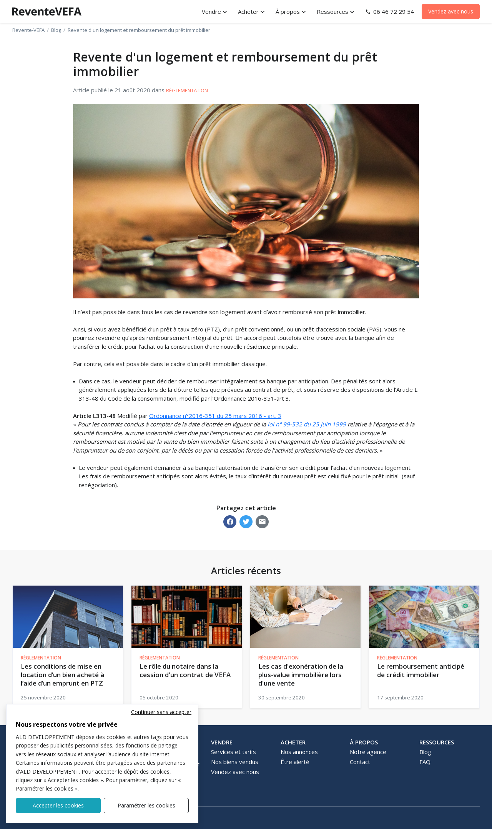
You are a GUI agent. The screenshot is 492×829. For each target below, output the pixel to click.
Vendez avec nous (450, 11)
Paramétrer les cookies (146, 805)
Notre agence (368, 751)
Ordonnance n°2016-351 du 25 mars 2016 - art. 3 (215, 415)
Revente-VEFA (28, 30)
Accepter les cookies (58, 805)
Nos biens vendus (234, 761)
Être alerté (295, 761)
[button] (215, 11)
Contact (360, 761)
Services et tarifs (233, 751)
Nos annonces (299, 751)
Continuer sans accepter (161, 712)
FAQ (424, 761)
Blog (56, 30)
